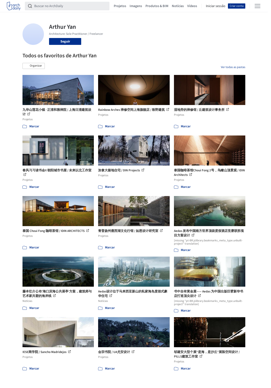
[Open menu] (257, 6)
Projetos (120, 6)
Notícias (178, 6)
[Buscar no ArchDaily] (70, 6)
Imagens (136, 6)
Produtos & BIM (156, 6)
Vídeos (192, 6)
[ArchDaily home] (14, 6)
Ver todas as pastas (233, 67)
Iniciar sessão (215, 6)
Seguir (65, 41)
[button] (33, 66)
